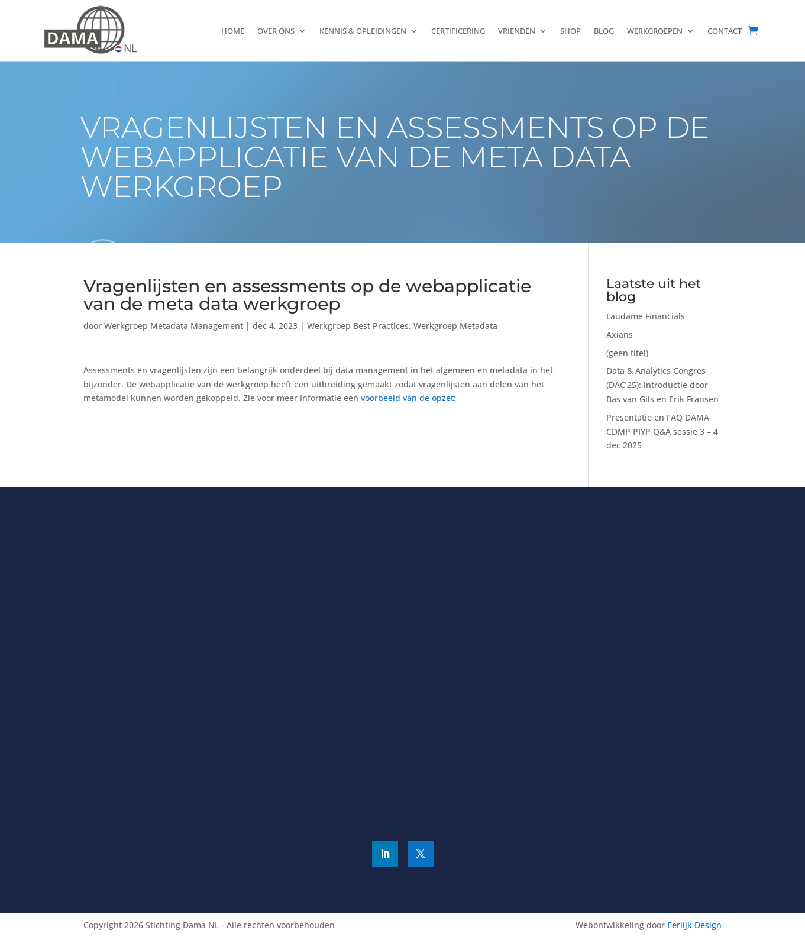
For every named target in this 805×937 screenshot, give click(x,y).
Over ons (276, 30)
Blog (604, 30)
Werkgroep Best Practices (358, 325)
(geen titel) (627, 352)
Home (232, 30)
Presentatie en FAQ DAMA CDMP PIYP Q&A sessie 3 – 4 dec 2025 (662, 431)
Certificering (458, 30)
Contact (724, 30)
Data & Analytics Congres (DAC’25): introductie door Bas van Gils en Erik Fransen (662, 385)
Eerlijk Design (694, 924)
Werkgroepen (655, 30)
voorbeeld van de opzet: (409, 397)
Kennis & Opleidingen (362, 30)
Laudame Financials (645, 316)
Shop (570, 30)
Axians (619, 334)
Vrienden (516, 30)
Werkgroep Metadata (455, 325)
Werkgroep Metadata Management (173, 325)
